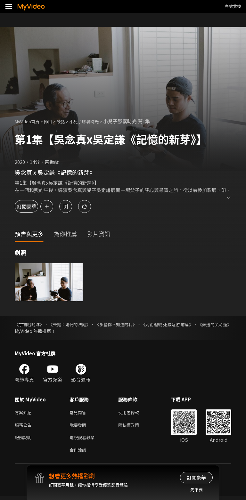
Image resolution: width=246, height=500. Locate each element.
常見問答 (79, 412)
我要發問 (79, 426)
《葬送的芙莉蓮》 (33, 331)
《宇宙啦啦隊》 (30, 324)
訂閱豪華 (32, 206)
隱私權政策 (134, 426)
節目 (53, 121)
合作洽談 (79, 453)
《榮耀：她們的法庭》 (79, 324)
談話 (67, 121)
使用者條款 (134, 412)
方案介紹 (24, 412)
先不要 (196, 490)
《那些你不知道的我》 (134, 324)
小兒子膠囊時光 (93, 121)
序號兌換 (233, 6)
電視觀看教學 (84, 439)
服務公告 (24, 426)
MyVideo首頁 (29, 121)
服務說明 (24, 439)
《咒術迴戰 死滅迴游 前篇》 (196, 324)
